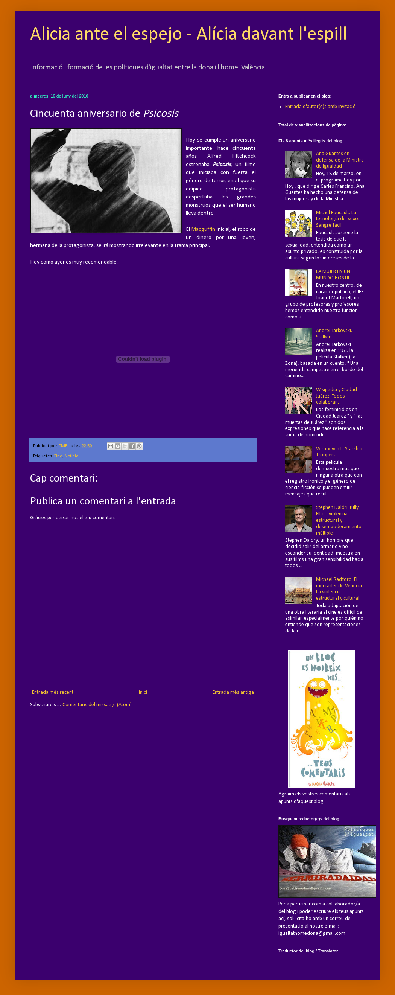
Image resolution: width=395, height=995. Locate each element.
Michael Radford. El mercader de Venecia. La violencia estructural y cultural (339, 589)
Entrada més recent (52, 692)
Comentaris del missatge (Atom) (97, 705)
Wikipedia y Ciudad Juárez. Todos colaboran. (336, 396)
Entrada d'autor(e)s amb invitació (320, 107)
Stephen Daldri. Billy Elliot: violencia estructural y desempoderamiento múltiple (339, 520)
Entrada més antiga (233, 692)
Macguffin (203, 229)
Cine (57, 456)
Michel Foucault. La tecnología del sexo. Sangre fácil (337, 219)
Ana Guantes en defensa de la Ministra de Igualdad (340, 160)
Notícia (72, 456)
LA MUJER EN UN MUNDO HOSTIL (333, 275)
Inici (143, 692)
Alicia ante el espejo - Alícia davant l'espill (188, 34)
